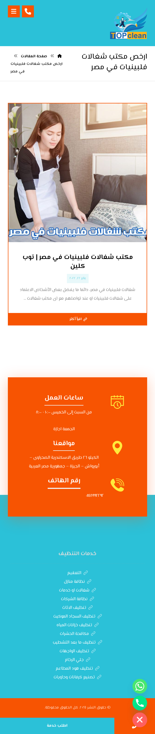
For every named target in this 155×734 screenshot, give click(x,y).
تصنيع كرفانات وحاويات (77, 677)
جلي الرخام (77, 660)
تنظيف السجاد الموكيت (77, 616)
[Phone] (140, 703)
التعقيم (77, 573)
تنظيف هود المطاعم (77, 668)
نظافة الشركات (77, 599)
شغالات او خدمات (77, 590)
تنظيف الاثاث (77, 608)
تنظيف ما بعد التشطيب (77, 642)
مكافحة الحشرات (77, 634)
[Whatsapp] (140, 686)
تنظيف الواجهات (78, 651)
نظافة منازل (77, 581)
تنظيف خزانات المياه (78, 625)
